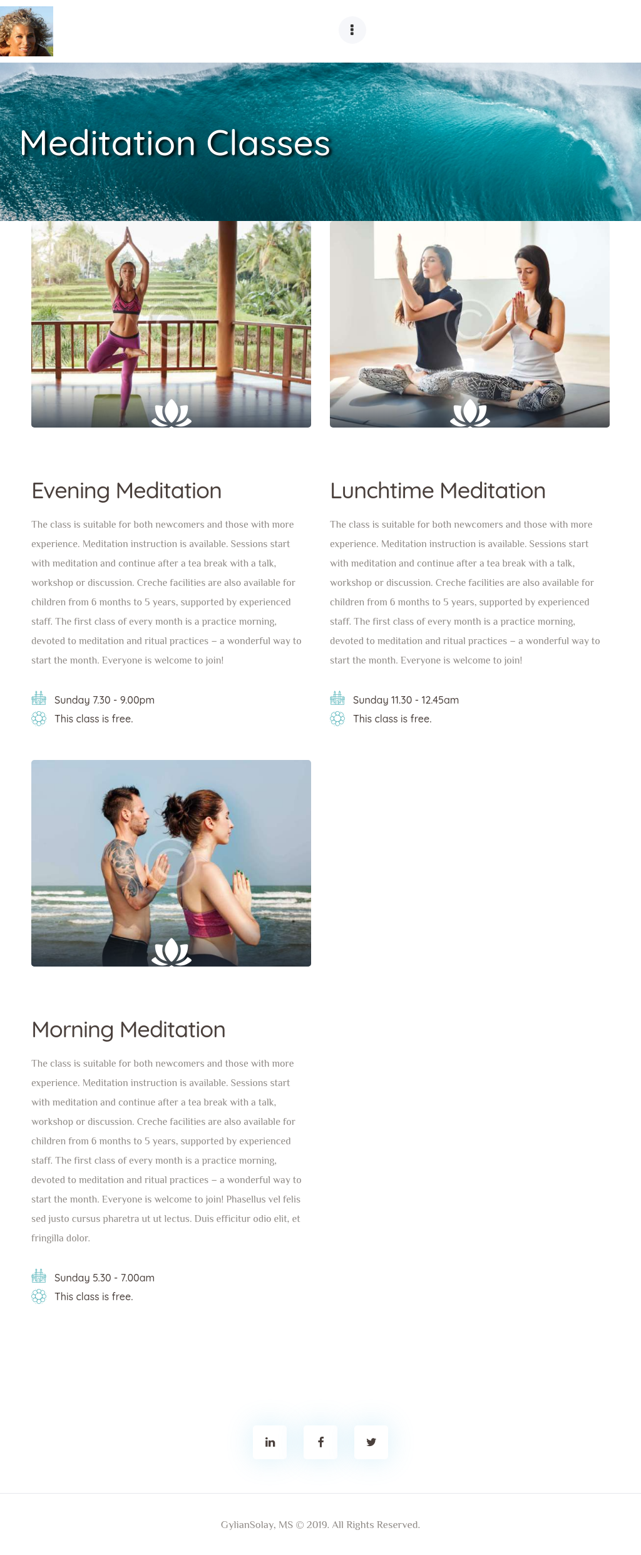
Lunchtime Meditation (438, 490)
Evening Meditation (126, 490)
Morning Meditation (128, 1029)
